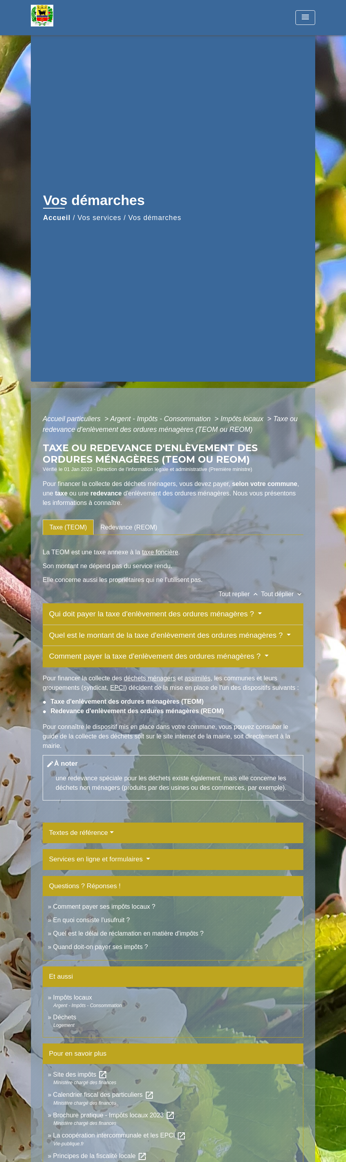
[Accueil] (80, 17)
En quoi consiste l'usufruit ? (91, 920)
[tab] (68, 527)
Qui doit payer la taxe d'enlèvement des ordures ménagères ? (152, 614)
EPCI (117, 687)
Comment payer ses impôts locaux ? (104, 906)
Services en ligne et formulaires (97, 859)
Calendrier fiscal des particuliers (103, 1094)
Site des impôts (80, 1074)
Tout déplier (282, 594)
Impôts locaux (242, 419)
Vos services (99, 218)
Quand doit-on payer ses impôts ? (100, 947)
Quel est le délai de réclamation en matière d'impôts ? (128, 933)
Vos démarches (154, 218)
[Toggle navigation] (305, 17)
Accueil (57, 218)
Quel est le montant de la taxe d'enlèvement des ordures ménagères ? (167, 635)
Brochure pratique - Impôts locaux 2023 (114, 1115)
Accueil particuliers (73, 419)
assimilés (197, 678)
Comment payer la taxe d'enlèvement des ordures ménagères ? (156, 656)
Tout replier (239, 594)
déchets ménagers (150, 678)
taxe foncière (160, 552)
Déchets (64, 1017)
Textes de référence (78, 832)
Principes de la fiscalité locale (100, 1156)
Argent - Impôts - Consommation (161, 419)
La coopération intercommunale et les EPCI (119, 1135)
